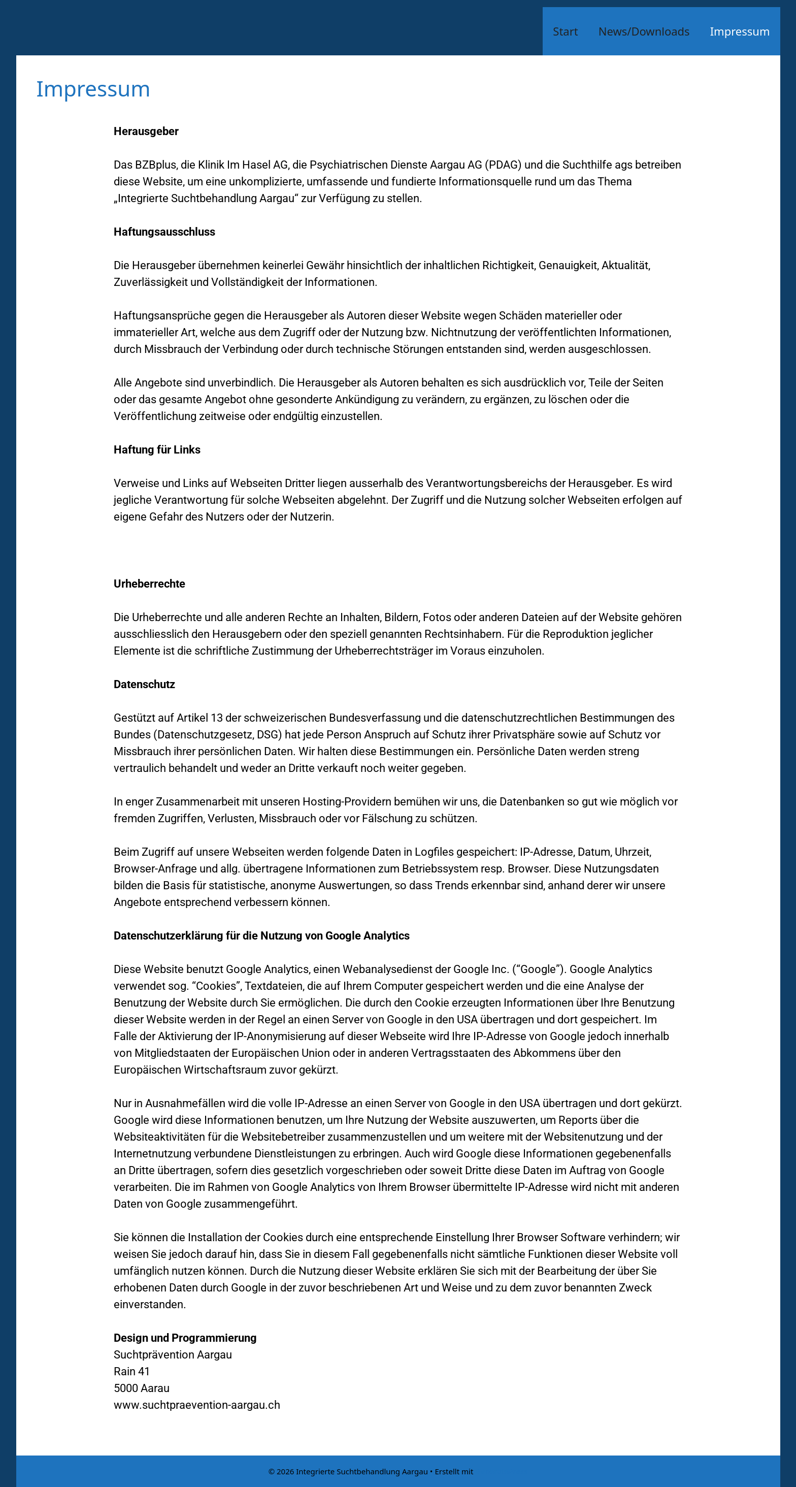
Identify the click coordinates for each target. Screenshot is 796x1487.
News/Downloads (644, 31)
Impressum (740, 31)
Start (565, 31)
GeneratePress (501, 1471)
